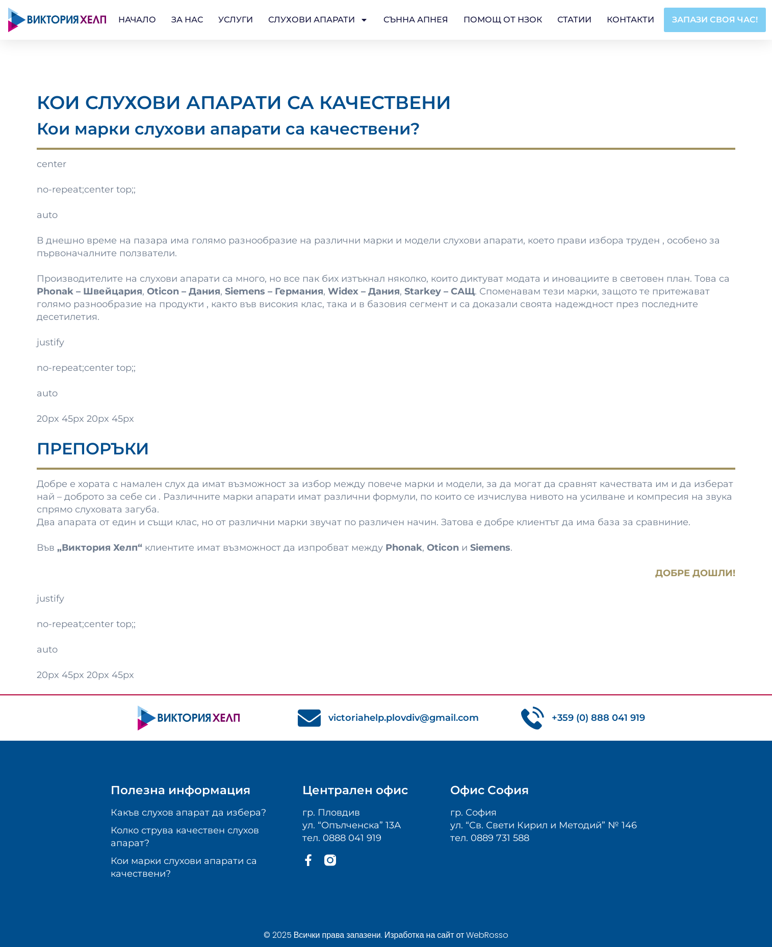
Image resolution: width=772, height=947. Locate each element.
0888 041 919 (352, 838)
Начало (137, 19)
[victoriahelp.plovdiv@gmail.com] (309, 718)
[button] (715, 20)
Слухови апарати (318, 20)
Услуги (235, 19)
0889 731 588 (500, 838)
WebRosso (487, 935)
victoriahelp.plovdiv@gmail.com (403, 717)
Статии (574, 19)
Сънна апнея (415, 19)
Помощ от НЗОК (503, 19)
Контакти (630, 19)
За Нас (187, 19)
